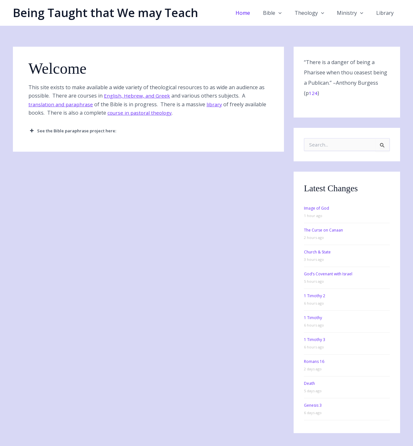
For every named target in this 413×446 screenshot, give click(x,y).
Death (309, 383)
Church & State (317, 252)
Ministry (354, 13)
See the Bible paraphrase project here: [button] (72, 131)
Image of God (316, 208)
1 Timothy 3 (314, 339)
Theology (316, 13)
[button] (287, 13)
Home (254, 12)
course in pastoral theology (163, 112)
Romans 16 (314, 361)
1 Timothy (313, 317)
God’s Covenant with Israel (328, 274)
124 (313, 93)
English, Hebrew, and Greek (137, 95)
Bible (281, 13)
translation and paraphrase (61, 104)
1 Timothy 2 (314, 296)
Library (386, 12)
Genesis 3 (313, 405)
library (217, 104)
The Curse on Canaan (323, 230)
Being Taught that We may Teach (105, 13)
